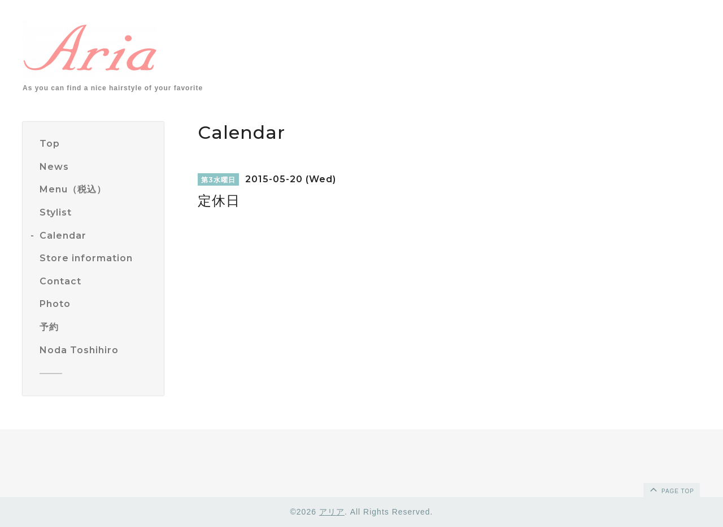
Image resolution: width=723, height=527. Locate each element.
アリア (332, 511)
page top (671, 489)
